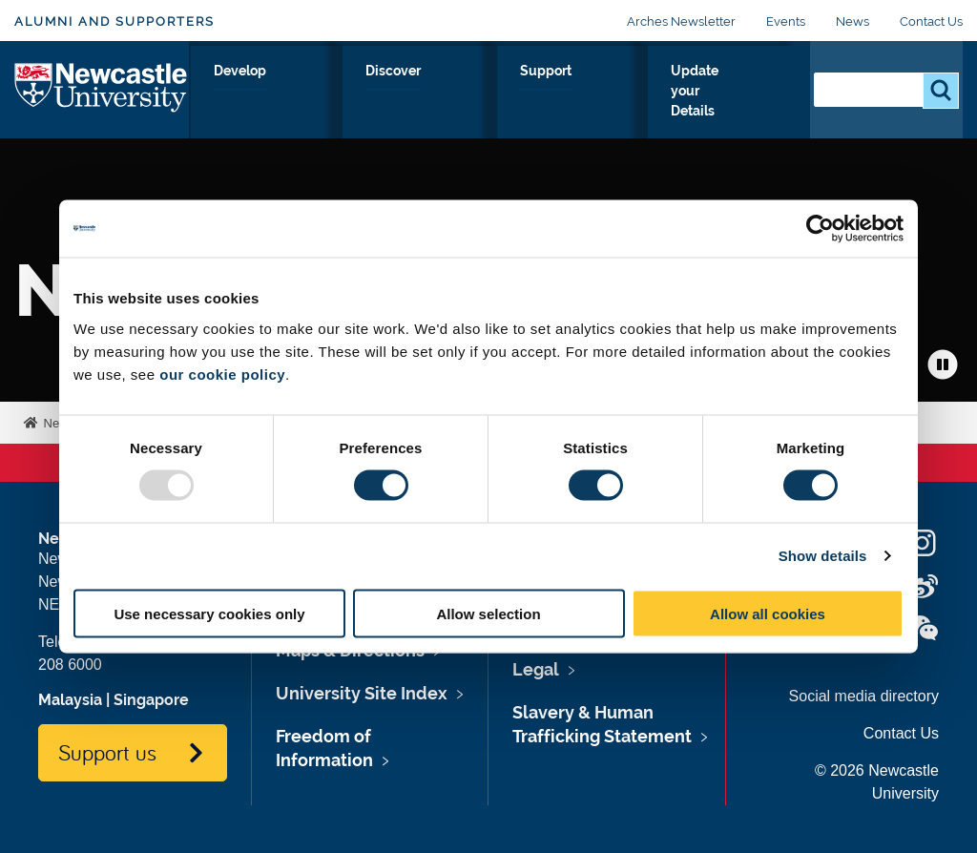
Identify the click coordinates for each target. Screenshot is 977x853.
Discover (481, 92)
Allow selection (488, 613)
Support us (107, 752)
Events (785, 21)
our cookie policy (222, 373)
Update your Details (707, 92)
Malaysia (70, 700)
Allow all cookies (767, 613)
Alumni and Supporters (114, 21)
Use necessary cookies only (209, 613)
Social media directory (864, 696)
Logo (101, 88)
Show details (823, 556)
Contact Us (931, 21)
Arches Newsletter (681, 21)
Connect (294, 92)
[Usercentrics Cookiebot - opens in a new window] (820, 229)
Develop (388, 92)
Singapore (151, 700)
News (852, 21)
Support (573, 92)
